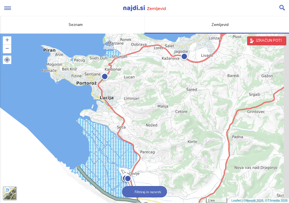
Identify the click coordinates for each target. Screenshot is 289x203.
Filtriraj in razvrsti (144, 192)
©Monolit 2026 (253, 200)
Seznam (72, 24)
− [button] (7, 49)
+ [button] (7, 40)
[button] (7, 60)
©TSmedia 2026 (276, 200)
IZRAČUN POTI (269, 40)
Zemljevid (217, 24)
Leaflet (236, 200)
